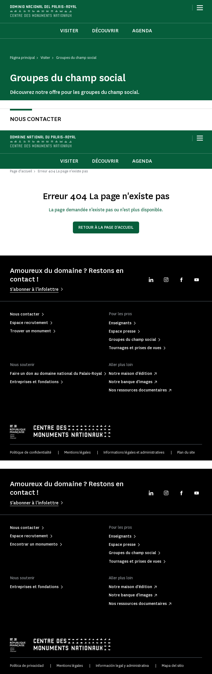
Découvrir (105, 30)
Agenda (142, 30)
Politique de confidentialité (30, 452)
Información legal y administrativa (122, 665)
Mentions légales (77, 452)
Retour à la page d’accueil (106, 227)
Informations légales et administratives (134, 452)
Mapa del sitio (173, 665)
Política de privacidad (27, 665)
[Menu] (200, 8)
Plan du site (186, 452)
